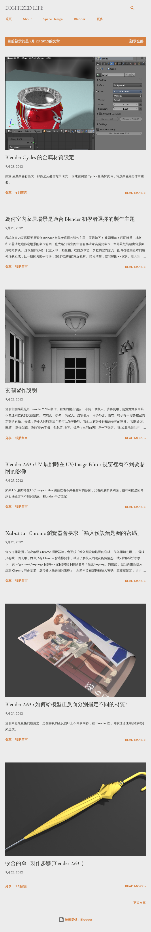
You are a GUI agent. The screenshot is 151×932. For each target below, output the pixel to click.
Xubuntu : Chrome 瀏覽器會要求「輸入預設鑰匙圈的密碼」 (73, 533)
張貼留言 (21, 267)
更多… (101, 19)
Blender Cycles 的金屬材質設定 (39, 157)
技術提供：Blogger (75, 919)
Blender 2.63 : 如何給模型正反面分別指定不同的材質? (66, 704)
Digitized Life (24, 7)
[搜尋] (132, 8)
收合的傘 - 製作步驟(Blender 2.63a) (44, 863)
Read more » (135, 192)
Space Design (53, 19)
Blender (79, 19)
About (27, 19)
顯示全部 (136, 41)
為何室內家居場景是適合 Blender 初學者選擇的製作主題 (70, 218)
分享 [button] (8, 192)
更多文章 (139, 903)
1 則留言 (21, 886)
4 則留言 (21, 192)
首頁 (8, 19)
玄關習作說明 (21, 390)
